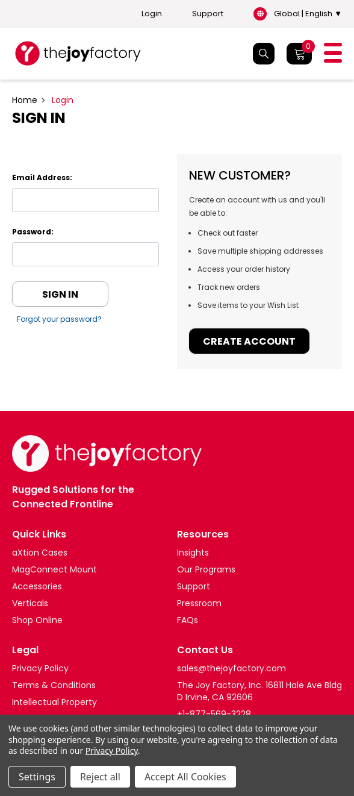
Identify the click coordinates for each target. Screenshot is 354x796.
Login (151, 13)
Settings (37, 776)
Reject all (100, 776)
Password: (33, 232)
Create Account (249, 341)
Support (207, 13)
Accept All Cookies (185, 776)
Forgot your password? (59, 319)
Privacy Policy (111, 750)
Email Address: (42, 177)
